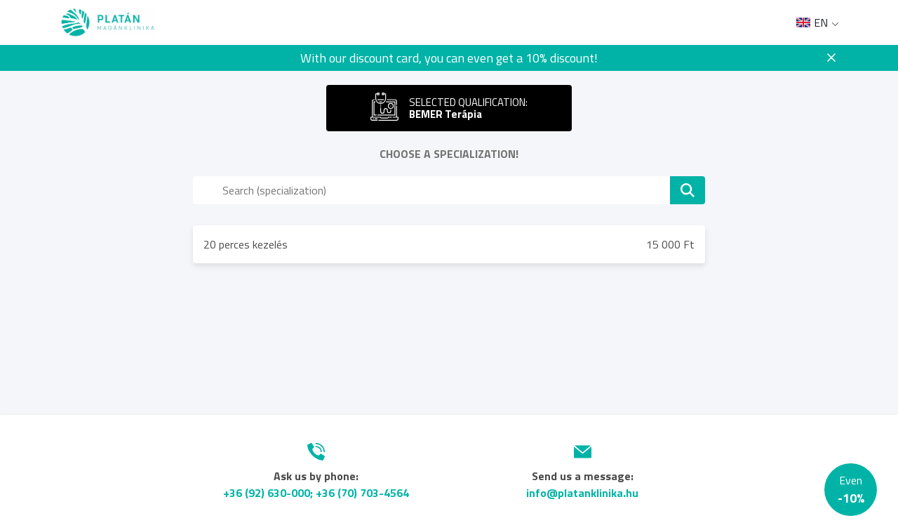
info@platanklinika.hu (582, 492)
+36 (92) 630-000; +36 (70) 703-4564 (316, 492)
